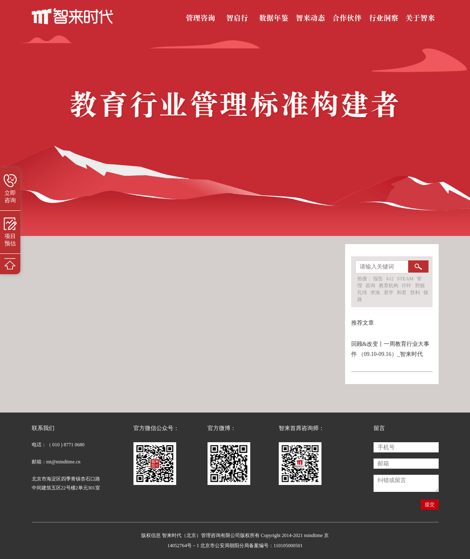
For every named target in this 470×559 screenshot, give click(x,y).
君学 (388, 292)
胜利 (415, 292)
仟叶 (406, 285)
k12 (391, 279)
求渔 (375, 292)
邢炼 (420, 285)
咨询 (370, 285)
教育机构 (388, 285)
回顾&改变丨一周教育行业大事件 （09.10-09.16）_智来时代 (390, 349)
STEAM (406, 279)
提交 (430, 504)
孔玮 (362, 292)
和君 (402, 292)
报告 (378, 279)
